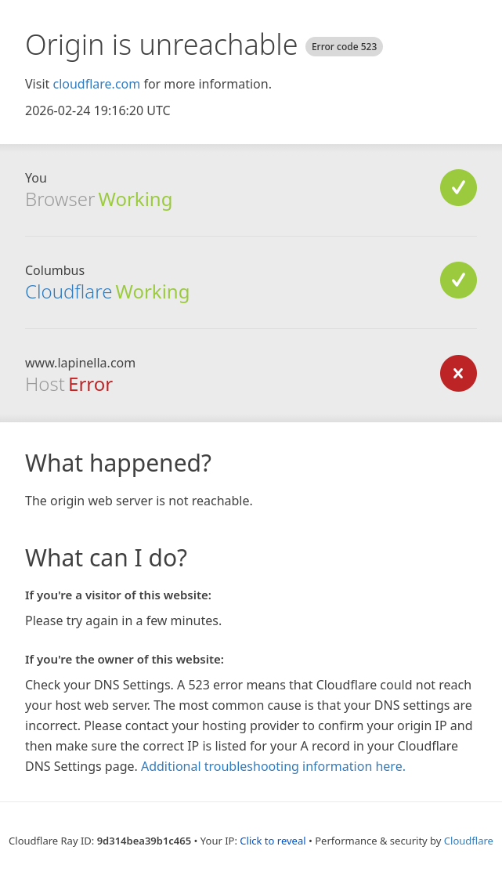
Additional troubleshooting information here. (273, 766)
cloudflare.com (96, 83)
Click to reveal (272, 841)
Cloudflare (68, 291)
